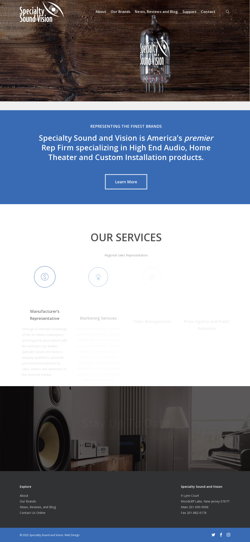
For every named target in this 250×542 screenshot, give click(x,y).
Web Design (72, 535)
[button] (126, 181)
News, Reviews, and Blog (38, 507)
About (24, 495)
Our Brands (28, 501)
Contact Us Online (32, 513)
